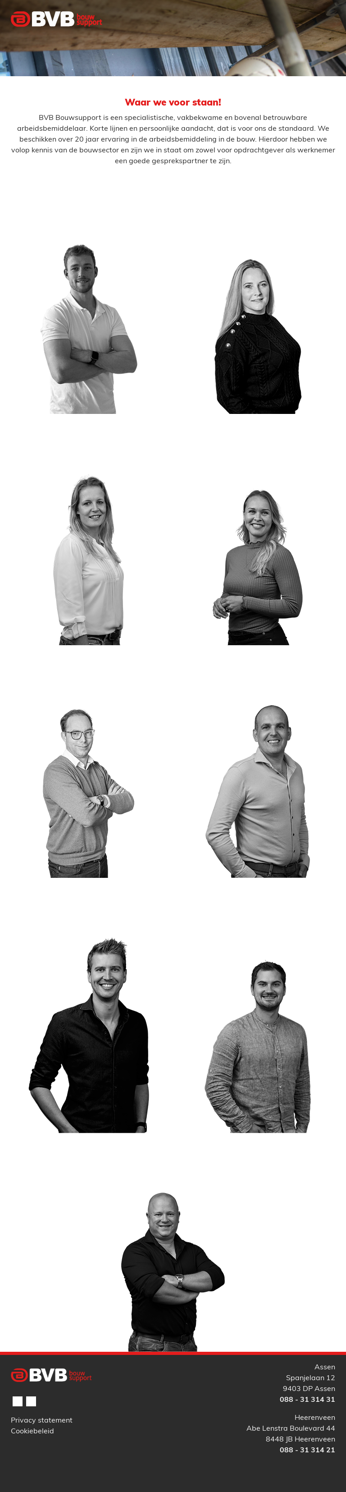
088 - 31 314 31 (307, 1400)
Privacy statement (42, 1420)
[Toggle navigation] (323, 37)
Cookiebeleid (32, 1431)
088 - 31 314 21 (307, 1450)
